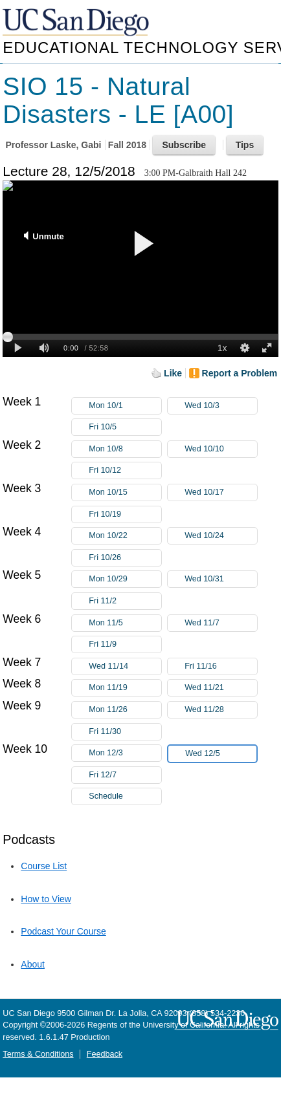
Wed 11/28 (221, 710)
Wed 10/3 (221, 406)
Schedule (106, 796)
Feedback (104, 1054)
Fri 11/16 (221, 666)
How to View (46, 899)
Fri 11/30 (125, 732)
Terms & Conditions (38, 1054)
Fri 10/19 (125, 514)
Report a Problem (240, 373)
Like (173, 373)
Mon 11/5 (125, 623)
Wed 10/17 (221, 492)
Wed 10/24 (221, 536)
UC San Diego (77, 22)
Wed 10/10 (221, 449)
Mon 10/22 (125, 536)
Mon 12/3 (125, 753)
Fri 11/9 (125, 644)
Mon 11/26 (125, 710)
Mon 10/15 (125, 492)
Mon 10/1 (125, 406)
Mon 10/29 (125, 579)
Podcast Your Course (63, 931)
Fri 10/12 (125, 470)
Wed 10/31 (221, 579)
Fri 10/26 (125, 558)
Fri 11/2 (125, 601)
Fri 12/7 (125, 775)
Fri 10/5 (125, 427)
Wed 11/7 (221, 623)
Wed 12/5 (220, 754)
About (33, 964)
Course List (44, 866)
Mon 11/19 (125, 688)
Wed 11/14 (125, 666)
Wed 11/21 (221, 688)
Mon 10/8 (125, 449)
